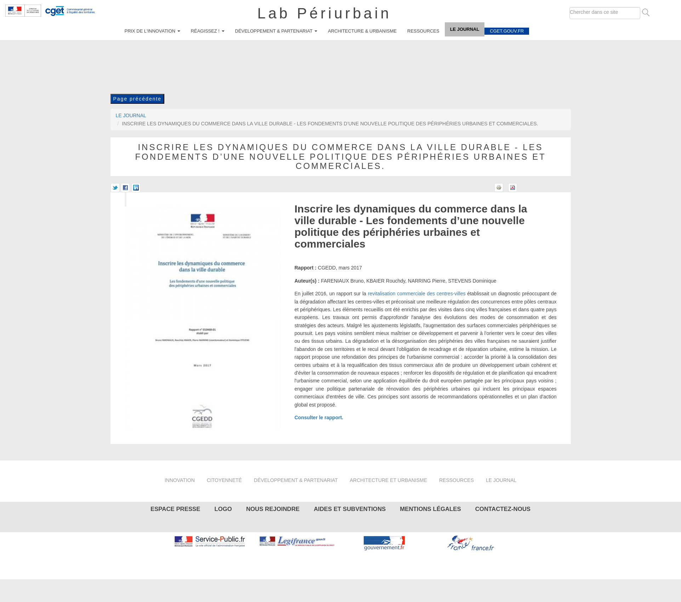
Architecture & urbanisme (362, 31)
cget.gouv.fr (507, 31)
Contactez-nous (502, 509)
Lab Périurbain (324, 13)
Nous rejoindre (273, 509)
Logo (223, 509)
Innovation (180, 480)
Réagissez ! (208, 31)
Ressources (423, 31)
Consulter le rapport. (319, 417)
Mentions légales (430, 509)
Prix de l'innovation (152, 31)
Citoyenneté (224, 480)
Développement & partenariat (276, 31)
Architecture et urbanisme (388, 480)
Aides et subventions (350, 509)
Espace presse (175, 509)
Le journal (464, 29)
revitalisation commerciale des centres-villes (417, 293)
